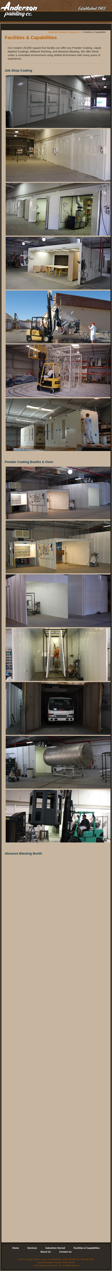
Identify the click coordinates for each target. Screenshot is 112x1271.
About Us (45, 1252)
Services (32, 1248)
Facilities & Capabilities (87, 1248)
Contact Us (65, 1252)
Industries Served (55, 1248)
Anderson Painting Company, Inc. (19, 9)
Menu (104, 17)
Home (15, 1248)
